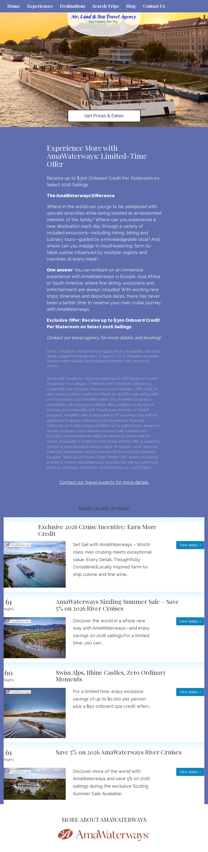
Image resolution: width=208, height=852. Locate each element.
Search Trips (105, 6)
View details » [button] (190, 545)
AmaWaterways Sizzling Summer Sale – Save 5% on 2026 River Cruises (117, 604)
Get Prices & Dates (104, 115)
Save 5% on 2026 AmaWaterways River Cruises (118, 752)
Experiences (40, 6)
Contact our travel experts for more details (104, 482)
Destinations (72, 6)
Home (13, 6)
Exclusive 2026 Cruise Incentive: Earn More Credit (97, 530)
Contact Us (154, 6)
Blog (131, 6)
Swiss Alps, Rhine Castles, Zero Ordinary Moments (111, 675)
